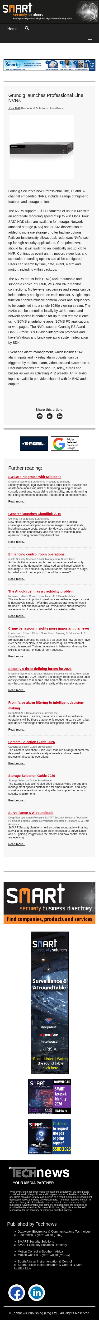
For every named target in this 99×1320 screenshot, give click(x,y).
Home (12, 29)
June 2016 (14, 108)
